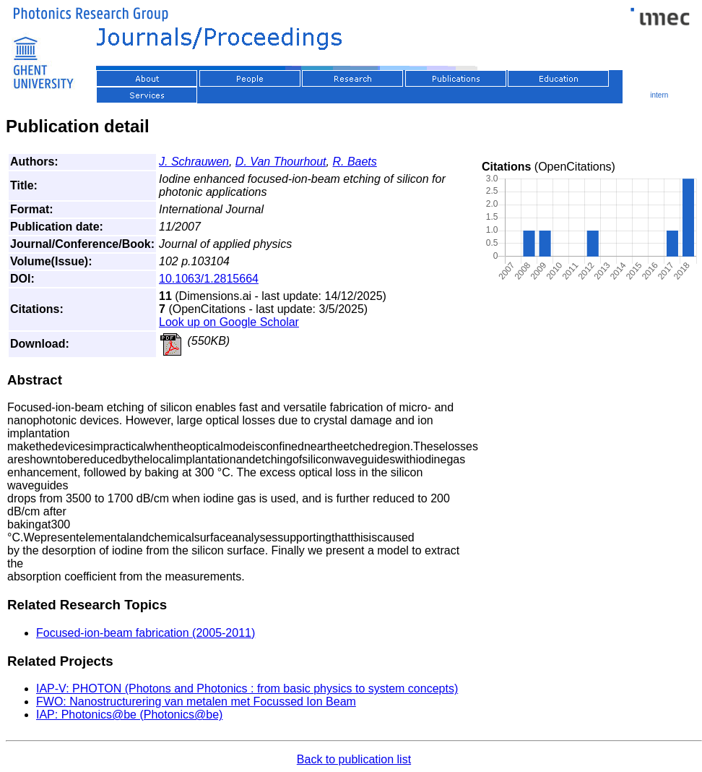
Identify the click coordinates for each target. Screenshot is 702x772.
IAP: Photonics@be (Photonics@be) (129, 714)
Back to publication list (354, 759)
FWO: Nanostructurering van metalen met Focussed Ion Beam (196, 701)
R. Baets (354, 161)
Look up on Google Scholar (229, 322)
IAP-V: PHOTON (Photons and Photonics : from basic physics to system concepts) (247, 688)
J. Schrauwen (194, 161)
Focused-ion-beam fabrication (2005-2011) (145, 633)
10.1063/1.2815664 (209, 279)
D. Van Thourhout (280, 161)
